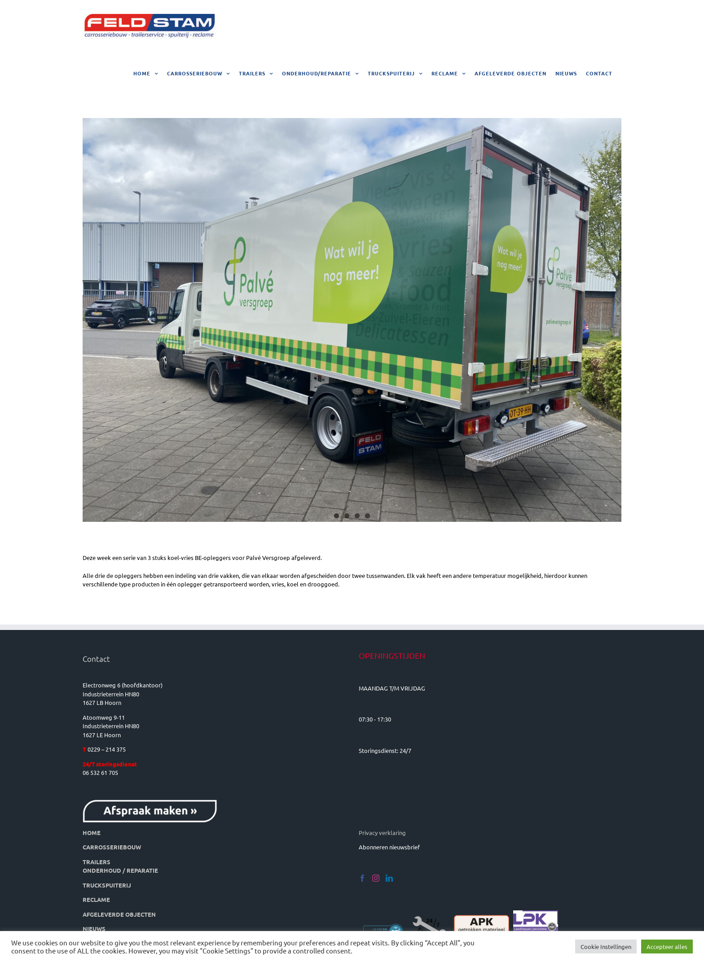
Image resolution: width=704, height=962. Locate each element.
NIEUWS (94, 928)
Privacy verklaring (382, 832)
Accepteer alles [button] (667, 946)
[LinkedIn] (389, 878)
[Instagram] (375, 878)
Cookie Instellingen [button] (606, 946)
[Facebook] (362, 878)
